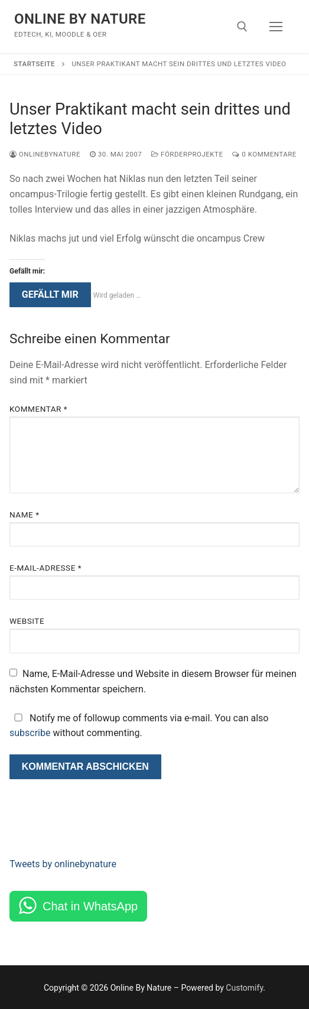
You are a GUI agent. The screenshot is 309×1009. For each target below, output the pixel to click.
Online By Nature (80, 19)
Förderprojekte (187, 154)
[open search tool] (242, 26)
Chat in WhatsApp (90, 906)
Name (24, 514)
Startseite (34, 64)
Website (26, 621)
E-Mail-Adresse (45, 567)
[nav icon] (276, 26)
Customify (244, 987)
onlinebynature (44, 154)
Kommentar (38, 409)
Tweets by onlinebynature (62, 864)
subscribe (29, 732)
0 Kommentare (264, 154)
